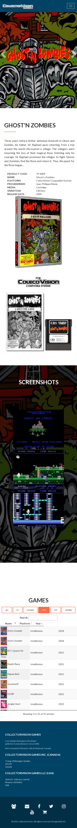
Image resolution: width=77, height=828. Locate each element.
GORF (10, 690)
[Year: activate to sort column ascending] (71, 623)
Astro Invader (14, 630)
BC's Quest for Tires (18, 650)
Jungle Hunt (13, 700)
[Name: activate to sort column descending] (23, 623)
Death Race (13, 660)
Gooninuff (12, 680)
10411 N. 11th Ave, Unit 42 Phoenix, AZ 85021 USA (17, 782)
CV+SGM (30, 610)
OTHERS (68, 610)
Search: (38, 617)
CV (17, 610)
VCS (55, 610)
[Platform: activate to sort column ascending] (56, 623)
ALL (6, 610)
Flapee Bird (13, 670)
